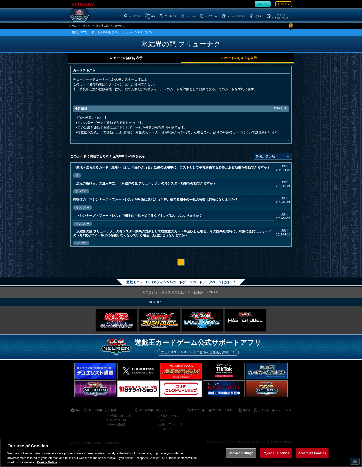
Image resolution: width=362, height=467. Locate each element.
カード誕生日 (117, 424)
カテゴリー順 (117, 420)
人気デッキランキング (171, 418)
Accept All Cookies (312, 453)
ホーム (73, 25)
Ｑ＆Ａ (86, 25)
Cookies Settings (241, 453)
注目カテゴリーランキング (171, 426)
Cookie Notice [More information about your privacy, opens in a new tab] (47, 462)
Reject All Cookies (275, 453)
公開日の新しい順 (120, 415)
